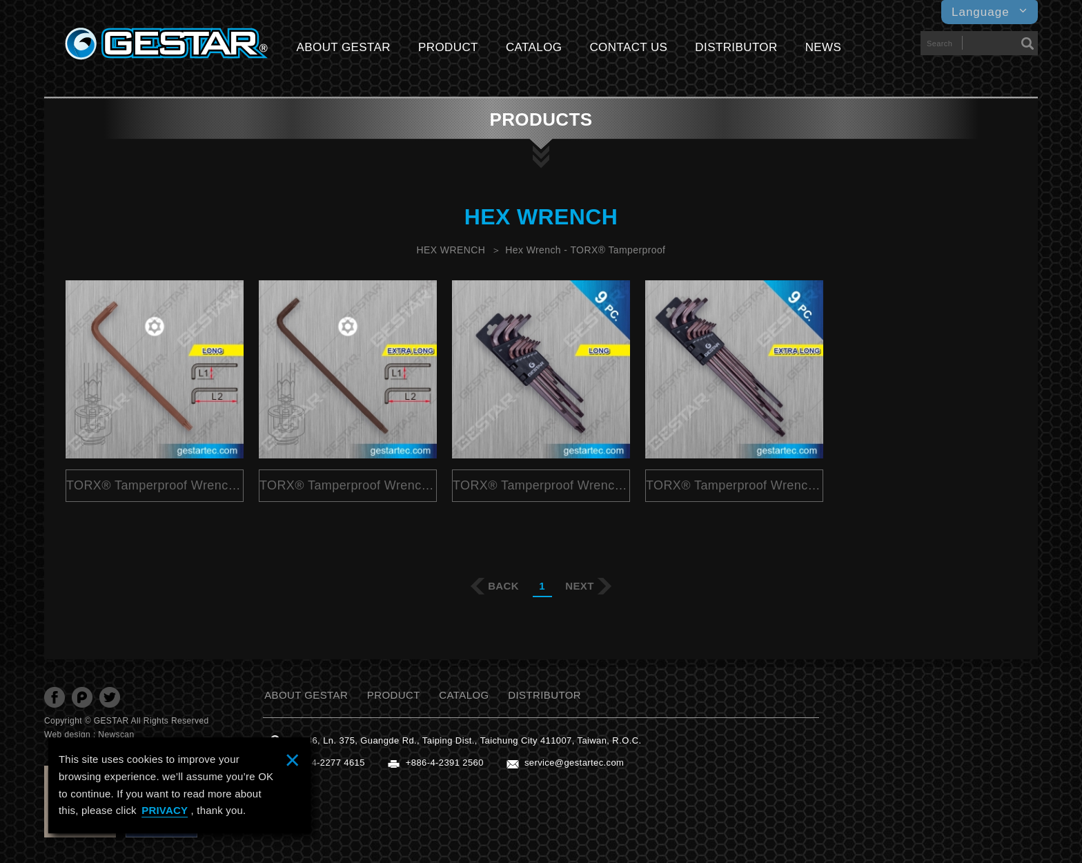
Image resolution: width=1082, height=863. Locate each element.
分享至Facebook (54, 697)
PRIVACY (164, 810)
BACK (503, 586)
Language (989, 12)
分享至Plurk (82, 697)
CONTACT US (628, 47)
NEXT (579, 586)
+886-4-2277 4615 (326, 762)
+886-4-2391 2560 (445, 762)
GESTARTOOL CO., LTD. (166, 44)
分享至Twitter (109, 697)
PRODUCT (448, 47)
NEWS (823, 47)
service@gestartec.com (574, 762)
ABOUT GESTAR (344, 47)
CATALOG (534, 47)
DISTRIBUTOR (736, 47)
